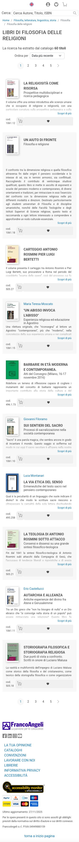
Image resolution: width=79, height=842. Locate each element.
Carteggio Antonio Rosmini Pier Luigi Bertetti (41, 254)
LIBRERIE (11, 765)
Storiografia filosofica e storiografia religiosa (47, 649)
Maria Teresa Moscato (38, 304)
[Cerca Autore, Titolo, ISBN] (41, 13)
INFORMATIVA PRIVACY (22, 770)
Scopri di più (64, 113)
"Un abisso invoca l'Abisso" (39, 312)
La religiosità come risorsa (41, 85)
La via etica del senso (43, 482)
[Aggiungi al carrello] (20, 121)
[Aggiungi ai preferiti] (48, 121)
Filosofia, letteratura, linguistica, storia (35, 20)
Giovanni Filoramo (35, 419)
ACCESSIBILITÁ (15, 775)
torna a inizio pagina (39, 836)
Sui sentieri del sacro (43, 426)
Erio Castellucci (34, 588)
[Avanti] (58, 65)
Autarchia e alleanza (43, 595)
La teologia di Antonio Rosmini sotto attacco (44, 536)
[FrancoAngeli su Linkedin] (10, 737)
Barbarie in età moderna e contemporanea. (46, 367)
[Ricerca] (74, 13)
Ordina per (21, 55)
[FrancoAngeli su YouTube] (20, 737)
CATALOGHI (13, 750)
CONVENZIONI (15, 755)
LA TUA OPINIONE (18, 745)
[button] (30, 5)
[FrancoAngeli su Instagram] (15, 737)
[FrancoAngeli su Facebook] (5, 737)
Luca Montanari (34, 475)
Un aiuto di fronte (40, 140)
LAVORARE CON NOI (19, 760)
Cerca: (6, 13)
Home (6, 20)
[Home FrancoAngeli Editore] (14, 5)
